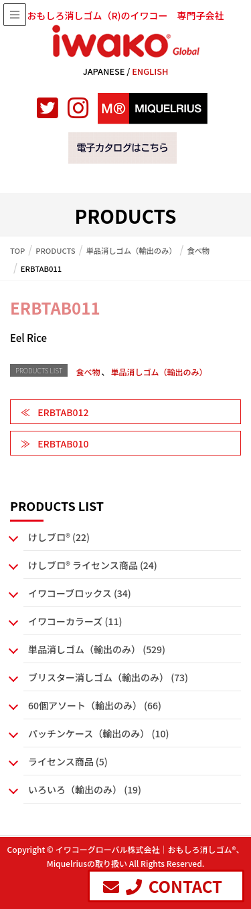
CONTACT (162, 886)
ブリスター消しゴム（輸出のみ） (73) (108, 677)
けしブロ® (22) (59, 537)
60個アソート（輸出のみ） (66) (94, 705)
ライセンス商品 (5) (68, 761)
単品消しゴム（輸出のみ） (158, 371)
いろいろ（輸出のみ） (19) (84, 789)
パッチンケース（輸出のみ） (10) (98, 733)
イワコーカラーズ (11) (75, 621)
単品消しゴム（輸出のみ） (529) (96, 649)
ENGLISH (150, 71)
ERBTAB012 (62, 412)
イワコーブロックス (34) (79, 593)
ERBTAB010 (62, 443)
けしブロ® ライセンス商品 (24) (92, 565)
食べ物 (88, 371)
